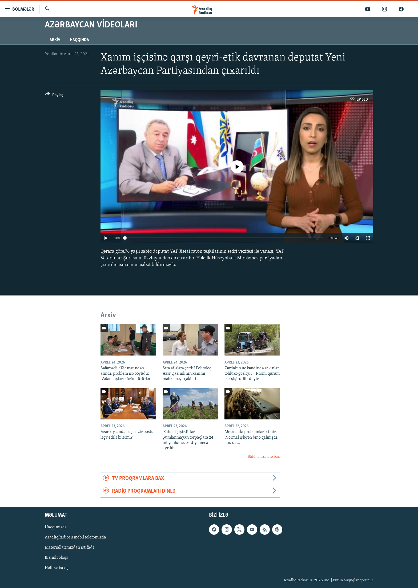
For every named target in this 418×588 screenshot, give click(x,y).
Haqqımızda (56, 527)
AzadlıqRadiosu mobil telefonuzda (75, 537)
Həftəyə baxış (57, 568)
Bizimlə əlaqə (56, 558)
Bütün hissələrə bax (264, 457)
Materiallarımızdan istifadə (69, 547)
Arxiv (55, 40)
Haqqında (79, 40)
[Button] (54, 95)
